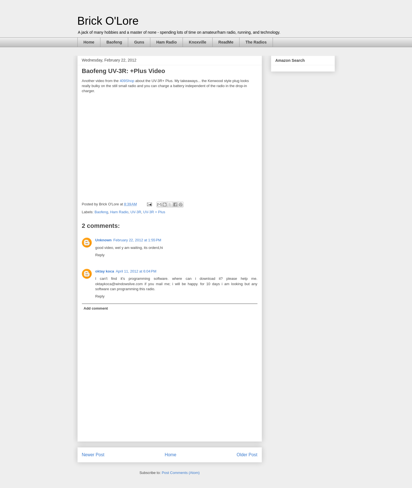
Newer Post (93, 454)
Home (89, 42)
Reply (100, 255)
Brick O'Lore (108, 21)
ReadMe (226, 42)
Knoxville (197, 42)
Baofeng (114, 42)
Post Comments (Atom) (181, 473)
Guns (139, 42)
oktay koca (104, 271)
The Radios (255, 42)
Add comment (96, 308)
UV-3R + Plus (154, 212)
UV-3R (135, 212)
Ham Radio (166, 42)
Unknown (103, 240)
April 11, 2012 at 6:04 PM (136, 271)
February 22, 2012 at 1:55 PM (137, 240)
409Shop (127, 81)
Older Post (247, 454)
